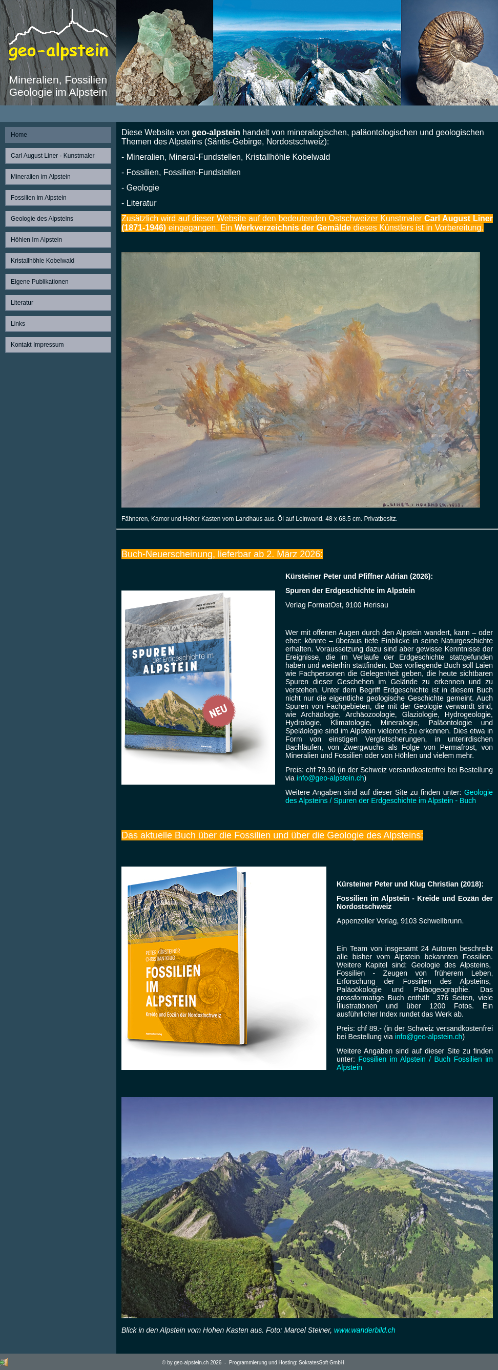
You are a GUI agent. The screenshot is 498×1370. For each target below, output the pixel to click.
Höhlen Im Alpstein (36, 239)
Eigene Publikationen (40, 281)
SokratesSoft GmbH (321, 1362)
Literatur (22, 302)
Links (18, 323)
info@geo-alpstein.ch (330, 778)
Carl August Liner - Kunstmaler (52, 155)
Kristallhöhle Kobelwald (42, 260)
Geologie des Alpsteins (42, 218)
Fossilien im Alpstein (39, 197)
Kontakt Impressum (37, 344)
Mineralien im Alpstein (41, 176)
